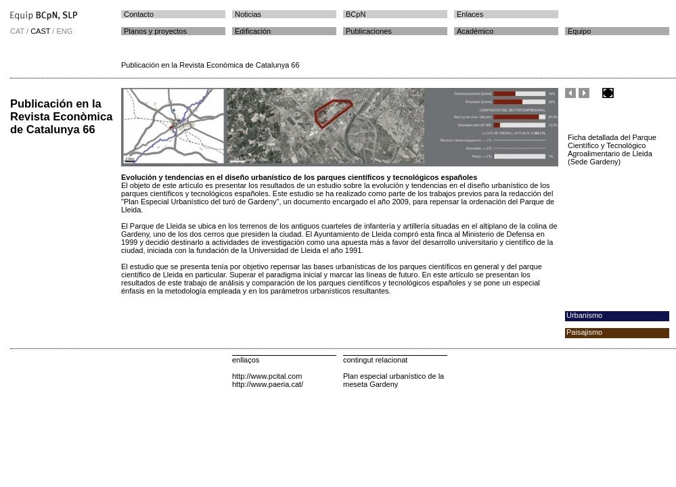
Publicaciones (369, 31)
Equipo (579, 31)
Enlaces (470, 14)
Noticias (248, 14)
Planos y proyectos (155, 31)
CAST (40, 31)
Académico (475, 31)
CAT (17, 31)
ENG (64, 31)
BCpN (355, 14)
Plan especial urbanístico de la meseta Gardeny (393, 380)
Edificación (253, 31)
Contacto (139, 14)
